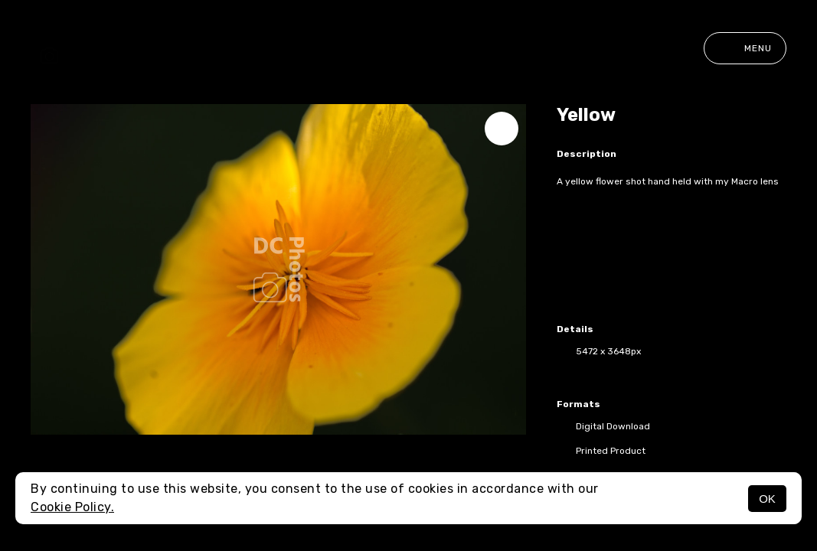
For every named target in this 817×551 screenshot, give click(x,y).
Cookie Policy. (72, 507)
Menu (745, 48)
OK (767, 498)
